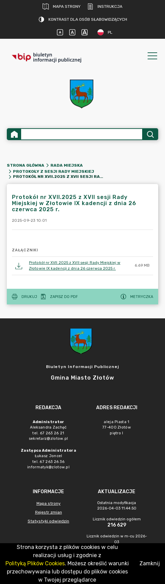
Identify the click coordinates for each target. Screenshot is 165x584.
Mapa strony (61, 6)
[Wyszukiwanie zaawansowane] (81, 134)
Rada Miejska (66, 165)
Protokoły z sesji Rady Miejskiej (53, 171)
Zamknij (149, 563)
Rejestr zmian (48, 512)
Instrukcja (104, 6)
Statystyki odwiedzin (48, 521)
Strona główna (25, 165)
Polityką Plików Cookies (35, 563)
